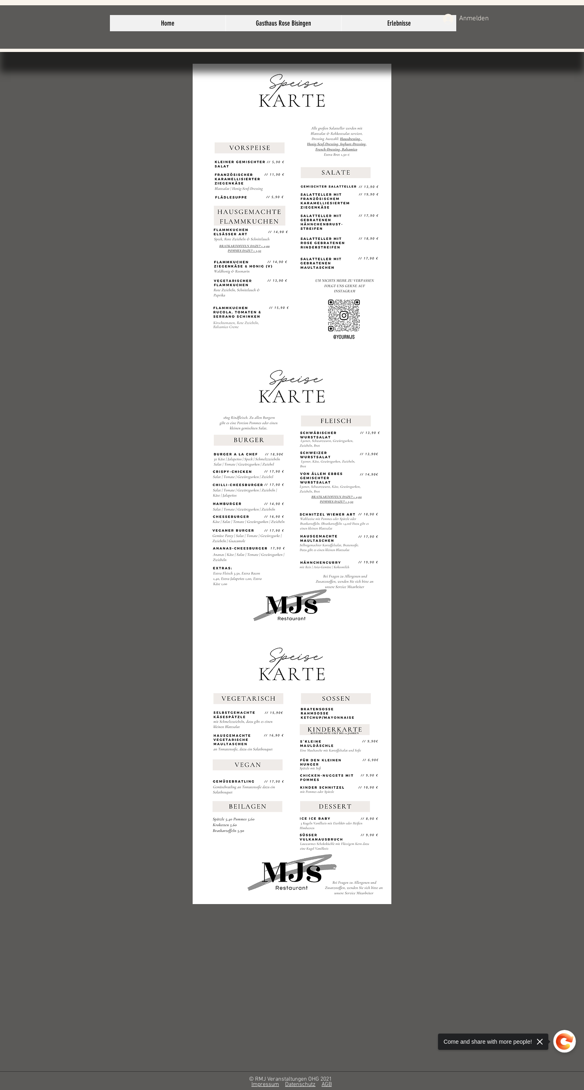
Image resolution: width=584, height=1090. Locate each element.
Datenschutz (300, 1084)
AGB (327, 1084)
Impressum (265, 1084)
